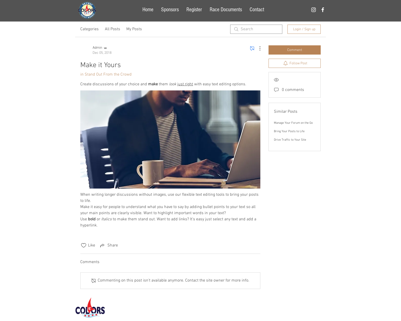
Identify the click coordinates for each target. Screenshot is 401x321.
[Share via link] (108, 245)
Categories (89, 29)
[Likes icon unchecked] (83, 245)
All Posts (112, 29)
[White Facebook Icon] (323, 10)
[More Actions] (257, 48)
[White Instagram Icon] (313, 10)
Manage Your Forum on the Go (293, 123)
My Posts (134, 29)
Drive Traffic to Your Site (290, 140)
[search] (256, 29)
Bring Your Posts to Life (289, 131)
